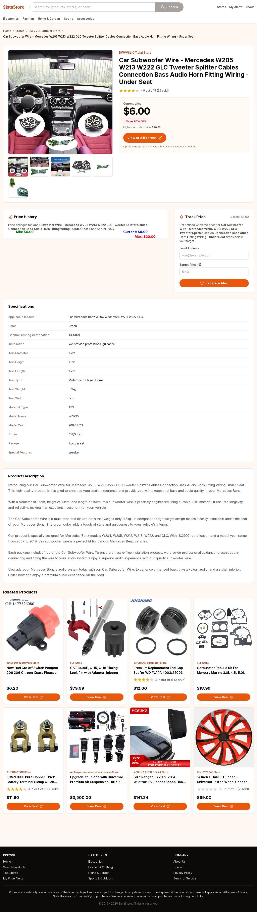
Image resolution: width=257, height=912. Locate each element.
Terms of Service (184, 878)
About (250, 7)
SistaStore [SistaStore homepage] (13, 7)
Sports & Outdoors (100, 878)
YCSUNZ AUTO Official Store (151, 796)
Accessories (85, 18)
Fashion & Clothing (100, 867)
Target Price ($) (190, 264)
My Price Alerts (13, 878)
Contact (178, 867)
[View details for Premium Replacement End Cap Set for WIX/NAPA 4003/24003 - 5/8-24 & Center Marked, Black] (160, 652)
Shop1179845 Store (208, 796)
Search (169, 7)
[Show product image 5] (103, 167)
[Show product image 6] (18, 188)
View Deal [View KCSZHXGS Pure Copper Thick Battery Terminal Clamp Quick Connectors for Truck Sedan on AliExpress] (33, 830)
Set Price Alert (214, 283)
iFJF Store (76, 687)
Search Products (14, 867)
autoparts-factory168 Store (23, 687)
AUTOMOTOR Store (19, 796)
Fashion (28, 18)
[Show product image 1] (18, 167)
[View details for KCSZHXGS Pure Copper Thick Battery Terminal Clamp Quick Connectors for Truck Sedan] (33, 762)
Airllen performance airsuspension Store (94, 796)
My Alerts (235, 7)
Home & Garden (49, 18)
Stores (221, 7)
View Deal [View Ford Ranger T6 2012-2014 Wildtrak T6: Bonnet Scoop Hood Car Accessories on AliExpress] (160, 830)
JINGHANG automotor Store (150, 687)
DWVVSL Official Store (44, 31)
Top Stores (10, 872)
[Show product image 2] (39, 167)
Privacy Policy (182, 872)
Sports (68, 18)
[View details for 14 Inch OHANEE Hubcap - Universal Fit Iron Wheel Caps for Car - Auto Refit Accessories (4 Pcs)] (224, 762)
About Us (179, 861)
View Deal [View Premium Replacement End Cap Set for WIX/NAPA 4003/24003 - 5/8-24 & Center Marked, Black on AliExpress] (160, 721)
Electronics (11, 18)
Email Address (189, 248)
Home (7, 31)
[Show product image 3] (60, 167)
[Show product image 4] (82, 167)
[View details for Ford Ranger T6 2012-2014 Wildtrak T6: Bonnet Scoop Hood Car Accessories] (160, 762)
